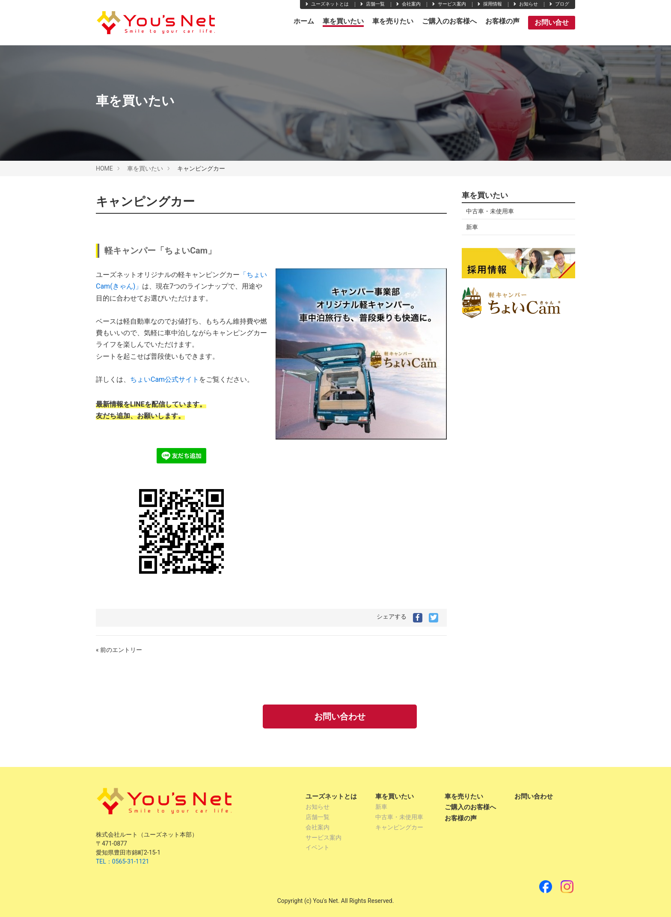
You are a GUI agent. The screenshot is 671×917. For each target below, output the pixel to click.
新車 (472, 227)
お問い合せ (551, 22)
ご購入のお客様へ (449, 21)
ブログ (558, 4)
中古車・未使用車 (490, 211)
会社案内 (408, 4)
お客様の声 (502, 21)
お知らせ (525, 4)
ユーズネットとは (326, 4)
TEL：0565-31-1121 (122, 861)
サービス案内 (448, 4)
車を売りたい (392, 21)
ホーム (304, 21)
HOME (104, 168)
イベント (318, 847)
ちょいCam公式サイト (164, 379)
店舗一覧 (372, 4)
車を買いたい (343, 21)
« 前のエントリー (119, 649)
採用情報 (489, 4)
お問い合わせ (339, 716)
